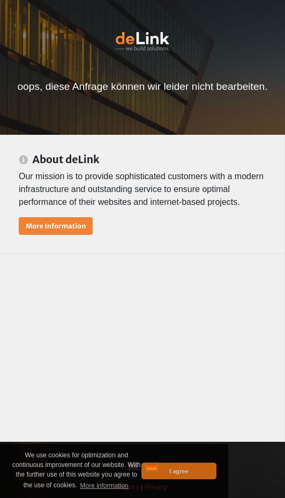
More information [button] (104, 485)
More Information (56, 225)
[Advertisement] (142, 348)
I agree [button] (179, 471)
